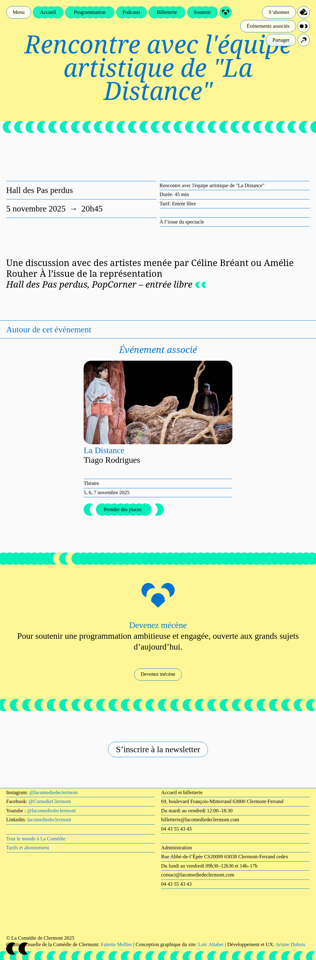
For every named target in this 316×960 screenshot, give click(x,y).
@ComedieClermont (50, 801)
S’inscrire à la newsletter (158, 749)
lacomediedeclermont (49, 820)
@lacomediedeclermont (53, 792)
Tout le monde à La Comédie (35, 839)
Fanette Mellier (116, 944)
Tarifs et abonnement (27, 848)
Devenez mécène (158, 674)
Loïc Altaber (211, 944)
